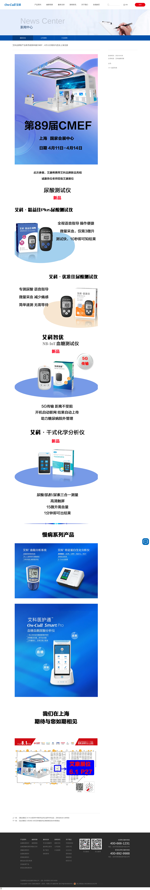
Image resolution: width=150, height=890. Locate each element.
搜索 (113, 4)
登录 (140, 5)
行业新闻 (64, 38)
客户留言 (46, 850)
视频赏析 (69, 857)
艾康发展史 (69, 843)
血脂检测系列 (24, 853)
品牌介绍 (69, 846)
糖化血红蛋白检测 (26, 861)
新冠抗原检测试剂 (26, 868)
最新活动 (23, 38)
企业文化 (69, 850)
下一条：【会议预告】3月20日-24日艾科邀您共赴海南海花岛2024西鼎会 (36, 821)
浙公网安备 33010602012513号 (85, 883)
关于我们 (84, 5)
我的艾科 (35, 846)
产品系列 (37, 5)
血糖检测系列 (24, 843)
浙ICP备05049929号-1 (66, 883)
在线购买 (96, 5)
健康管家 (49, 5)
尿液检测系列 (24, 857)
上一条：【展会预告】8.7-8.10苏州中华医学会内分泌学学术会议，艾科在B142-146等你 (40, 818)
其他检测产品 (24, 864)
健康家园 (35, 843)
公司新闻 (44, 38)
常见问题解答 (47, 843)
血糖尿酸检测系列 (26, 846)
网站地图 (100, 883)
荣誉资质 (69, 853)
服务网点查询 (47, 846)
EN (125, 4)
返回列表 (114, 67)
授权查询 (46, 853)
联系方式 (69, 861)
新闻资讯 (73, 5)
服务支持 (61, 5)
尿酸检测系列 (24, 850)
